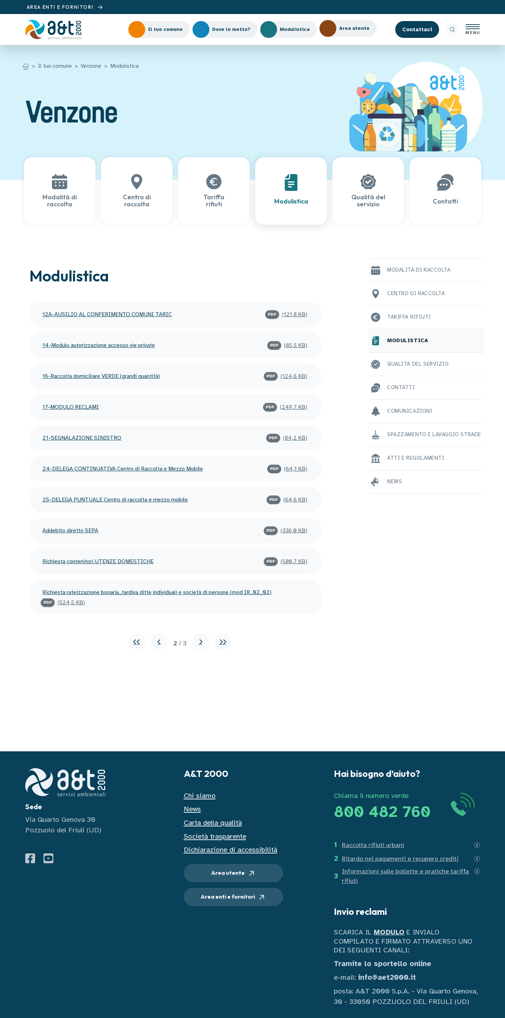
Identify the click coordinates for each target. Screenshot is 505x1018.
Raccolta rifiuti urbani (373, 845)
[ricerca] (452, 29)
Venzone (91, 65)
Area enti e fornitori (233, 897)
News (192, 809)
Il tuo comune (55, 65)
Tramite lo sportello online (382, 963)
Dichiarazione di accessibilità (230, 849)
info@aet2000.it (387, 977)
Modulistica (124, 65)
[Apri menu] (473, 29)
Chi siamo (200, 795)
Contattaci (417, 29)
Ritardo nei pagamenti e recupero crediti (400, 859)
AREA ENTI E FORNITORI (66, 7)
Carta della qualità (213, 822)
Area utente (233, 873)
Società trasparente (215, 836)
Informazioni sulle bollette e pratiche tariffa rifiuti (405, 876)
